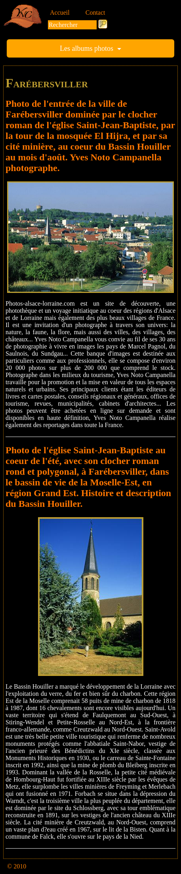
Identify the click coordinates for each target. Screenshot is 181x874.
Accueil (60, 12)
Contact (95, 12)
